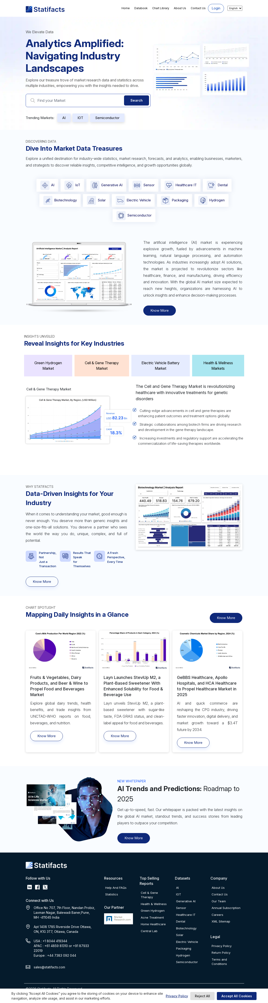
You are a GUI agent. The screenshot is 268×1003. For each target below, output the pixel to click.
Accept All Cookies (236, 996)
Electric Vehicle (133, 200)
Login (216, 8)
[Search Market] (88, 100)
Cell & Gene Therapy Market (102, 366)
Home (126, 8)
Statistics (111, 894)
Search (136, 100)
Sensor (144, 185)
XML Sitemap (221, 921)
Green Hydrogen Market (48, 366)
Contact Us (198, 8)
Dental (217, 185)
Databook (141, 8)
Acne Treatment (152, 917)
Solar (96, 200)
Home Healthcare (153, 924)
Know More (159, 310)
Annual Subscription (226, 908)
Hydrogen (211, 200)
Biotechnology (60, 200)
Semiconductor (107, 118)
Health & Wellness (154, 904)
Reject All (202, 996)
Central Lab (149, 931)
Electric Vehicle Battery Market (160, 366)
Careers (217, 915)
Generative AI (106, 185)
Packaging (174, 200)
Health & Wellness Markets (218, 366)
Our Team (219, 901)
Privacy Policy (177, 996)
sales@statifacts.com (49, 967)
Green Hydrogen (153, 910)
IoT (72, 185)
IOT (80, 118)
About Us (180, 8)
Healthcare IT (181, 185)
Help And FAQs (116, 887)
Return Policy (221, 952)
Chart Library (160, 8)
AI (64, 118)
